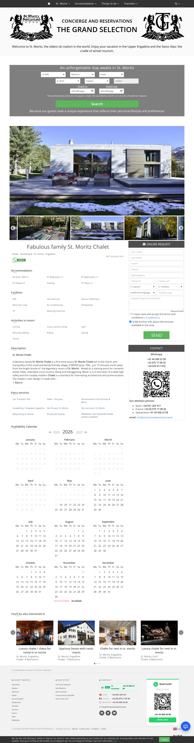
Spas (14, 716)
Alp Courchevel (61, 692)
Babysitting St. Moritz (23, 414)
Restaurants (16, 702)
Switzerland (26, 253)
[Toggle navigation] (177, 3)
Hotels (14, 695)
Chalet (15, 253)
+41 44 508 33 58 (119, 702)
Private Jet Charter (56, 414)
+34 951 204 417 (119, 695)
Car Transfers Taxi (21, 399)
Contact (103, 729)
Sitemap (75, 729)
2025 (54, 432)
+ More (18, 383)
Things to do (110, 3)
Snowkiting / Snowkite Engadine (28, 408)
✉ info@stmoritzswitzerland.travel (112, 707)
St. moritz (39, 253)
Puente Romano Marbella (65, 695)
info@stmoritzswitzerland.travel (154, 417)
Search (97, 103)
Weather (15, 688)
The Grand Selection (63, 685)
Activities (15, 706)
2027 (81, 432)
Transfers (131, 3)
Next (181, 228)
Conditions (152, 317)
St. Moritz (63, 3)
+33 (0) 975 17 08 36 (121, 698)
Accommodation (85, 3)
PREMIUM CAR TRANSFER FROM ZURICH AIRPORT (97, 415)
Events (14, 713)
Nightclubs (15, 720)
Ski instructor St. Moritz (93, 408)
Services (15, 709)
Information (16, 685)
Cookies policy (84, 729)
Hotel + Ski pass (55, 399)
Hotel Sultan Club (62, 699)
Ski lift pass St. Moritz (57, 408)
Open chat (162, 720)
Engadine (50, 253)
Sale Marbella (61, 688)
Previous (13, 228)
